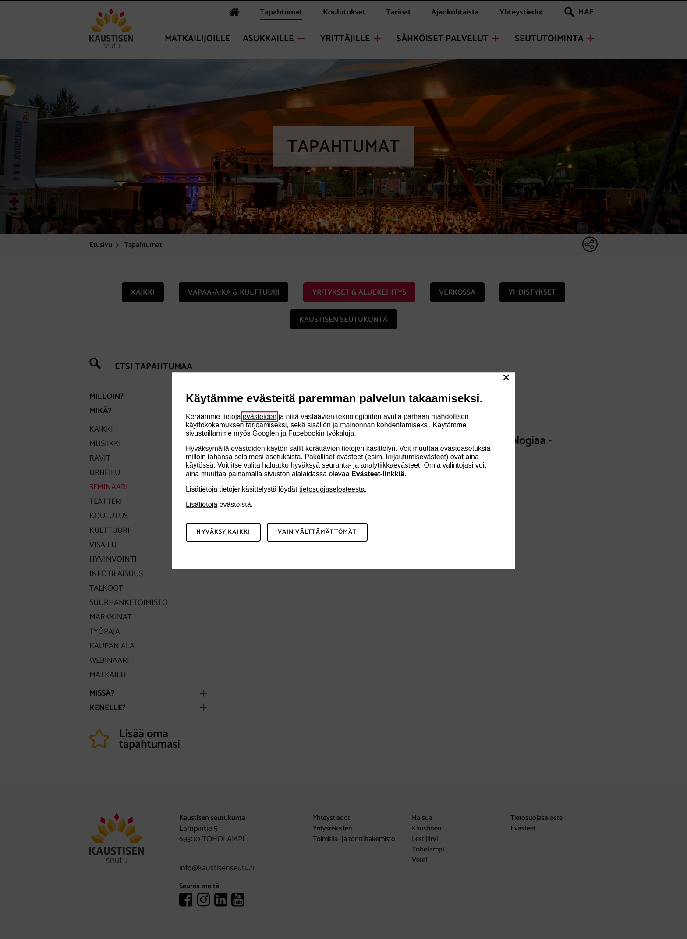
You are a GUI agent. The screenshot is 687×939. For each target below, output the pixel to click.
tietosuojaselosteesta (332, 489)
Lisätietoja (201, 504)
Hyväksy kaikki (223, 532)
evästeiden (259, 416)
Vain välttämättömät (317, 532)
